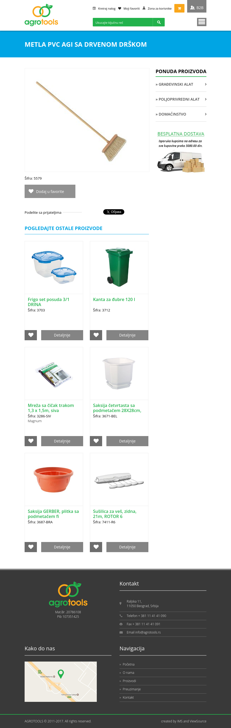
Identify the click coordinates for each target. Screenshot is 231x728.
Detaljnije (62, 335)
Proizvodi (128, 681)
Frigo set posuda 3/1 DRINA (49, 301)
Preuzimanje (130, 689)
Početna (127, 664)
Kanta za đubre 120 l (114, 299)
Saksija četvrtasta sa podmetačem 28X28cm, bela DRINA (117, 410)
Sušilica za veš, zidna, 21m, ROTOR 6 (115, 513)
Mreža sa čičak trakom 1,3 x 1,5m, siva (51, 407)
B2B (200, 7)
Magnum (35, 420)
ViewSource (198, 721)
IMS (180, 721)
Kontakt (127, 697)
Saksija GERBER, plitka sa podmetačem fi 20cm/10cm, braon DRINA (53, 518)
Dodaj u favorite (50, 191)
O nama (127, 672)
